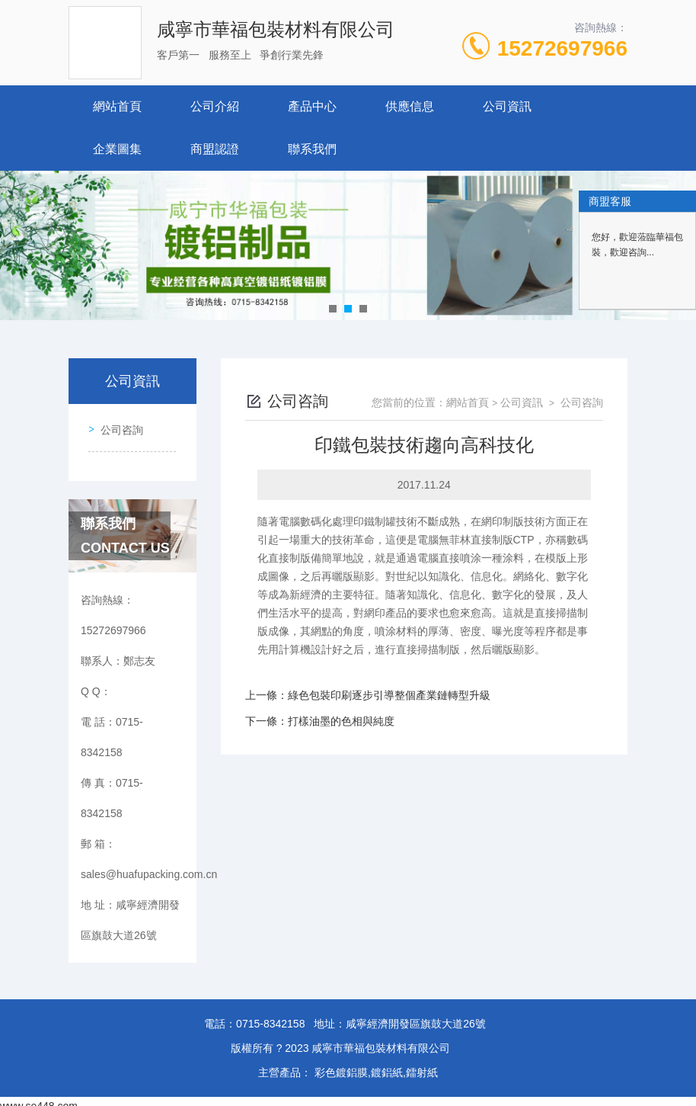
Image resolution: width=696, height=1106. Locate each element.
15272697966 (562, 48)
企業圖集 (117, 149)
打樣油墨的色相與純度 (341, 721)
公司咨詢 (117, 425)
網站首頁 (117, 106)
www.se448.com (39, 1097)
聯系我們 (312, 149)
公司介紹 (214, 106)
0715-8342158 (270, 1014)
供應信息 (409, 106)
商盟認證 (214, 149)
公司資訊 (507, 106)
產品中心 (312, 106)
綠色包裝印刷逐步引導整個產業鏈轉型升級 (389, 695)
